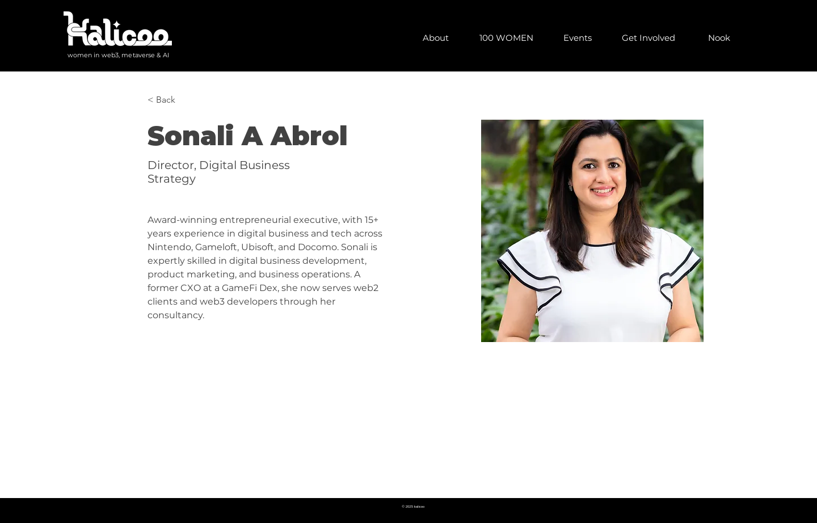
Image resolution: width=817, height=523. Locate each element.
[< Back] (170, 99)
